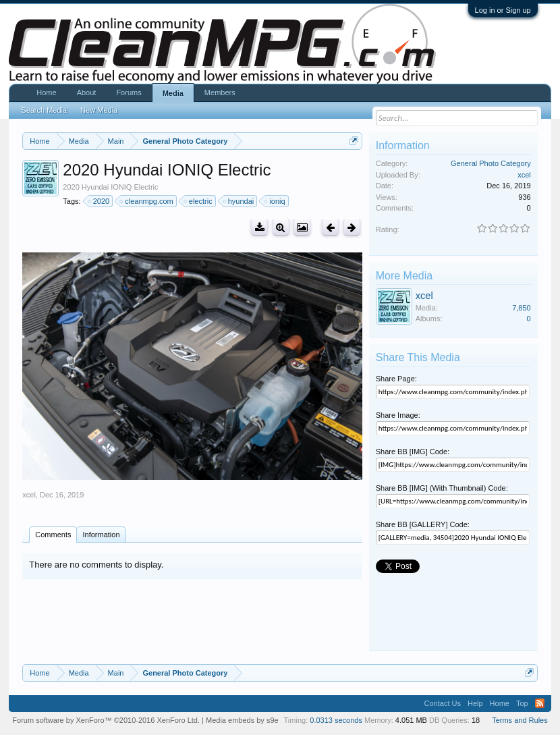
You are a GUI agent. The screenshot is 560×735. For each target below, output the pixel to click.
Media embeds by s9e (242, 720)
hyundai (239, 201)
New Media (98, 110)
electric (199, 201)
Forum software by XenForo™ (106, 720)
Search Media (44, 110)
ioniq (275, 201)
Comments (53, 534)
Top (522, 703)
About (86, 92)
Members (219, 92)
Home (46, 92)
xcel (29, 495)
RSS (539, 703)
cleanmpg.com (147, 201)
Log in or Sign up (503, 10)
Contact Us (442, 703)
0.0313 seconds (336, 720)
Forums (128, 92)
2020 (99, 201)
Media (173, 93)
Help (475, 703)
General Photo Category (491, 163)
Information (100, 534)
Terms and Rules (520, 720)
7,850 (521, 308)
